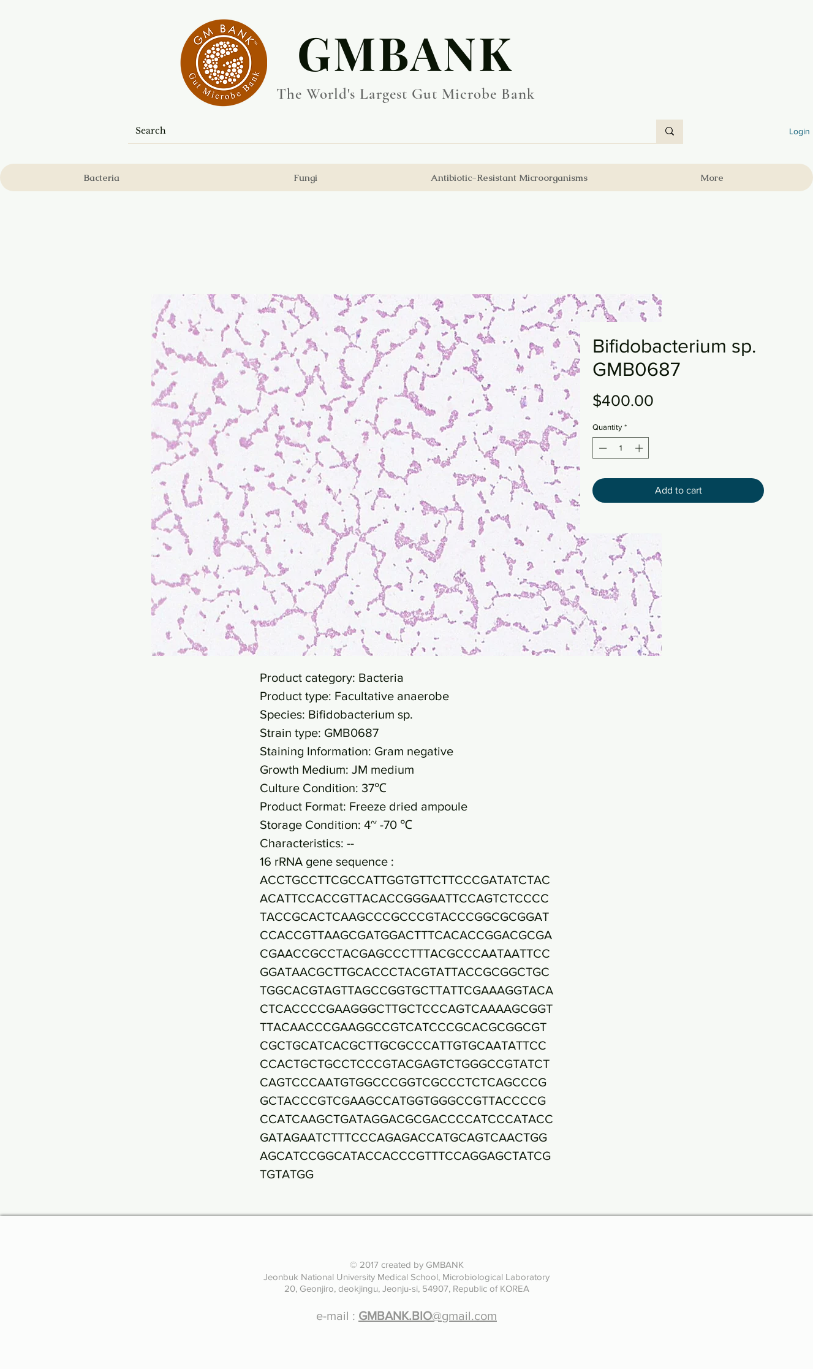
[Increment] (640, 448)
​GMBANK (405, 52)
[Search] (382, 131)
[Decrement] (601, 448)
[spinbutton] (621, 448)
